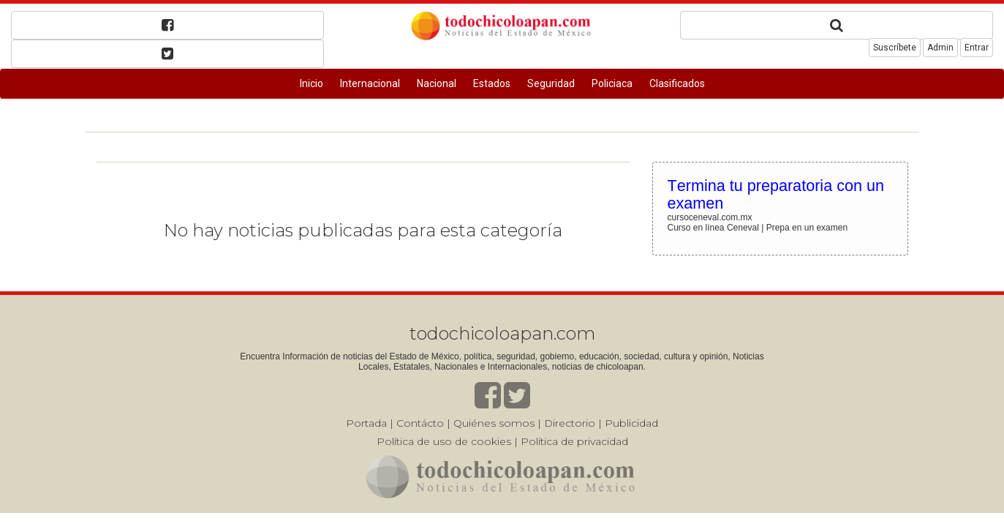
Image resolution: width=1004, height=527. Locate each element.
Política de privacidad (574, 441)
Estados (491, 83)
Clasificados (677, 83)
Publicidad (631, 423)
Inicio (311, 83)
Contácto (420, 423)
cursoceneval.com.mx (710, 217)
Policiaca (612, 83)
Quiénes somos (494, 423)
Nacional (436, 83)
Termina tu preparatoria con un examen (776, 194)
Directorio (569, 423)
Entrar (977, 47)
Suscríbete (894, 47)
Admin (940, 47)
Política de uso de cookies (444, 441)
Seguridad (551, 83)
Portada (366, 423)
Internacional (370, 83)
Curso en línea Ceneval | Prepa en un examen (758, 228)
